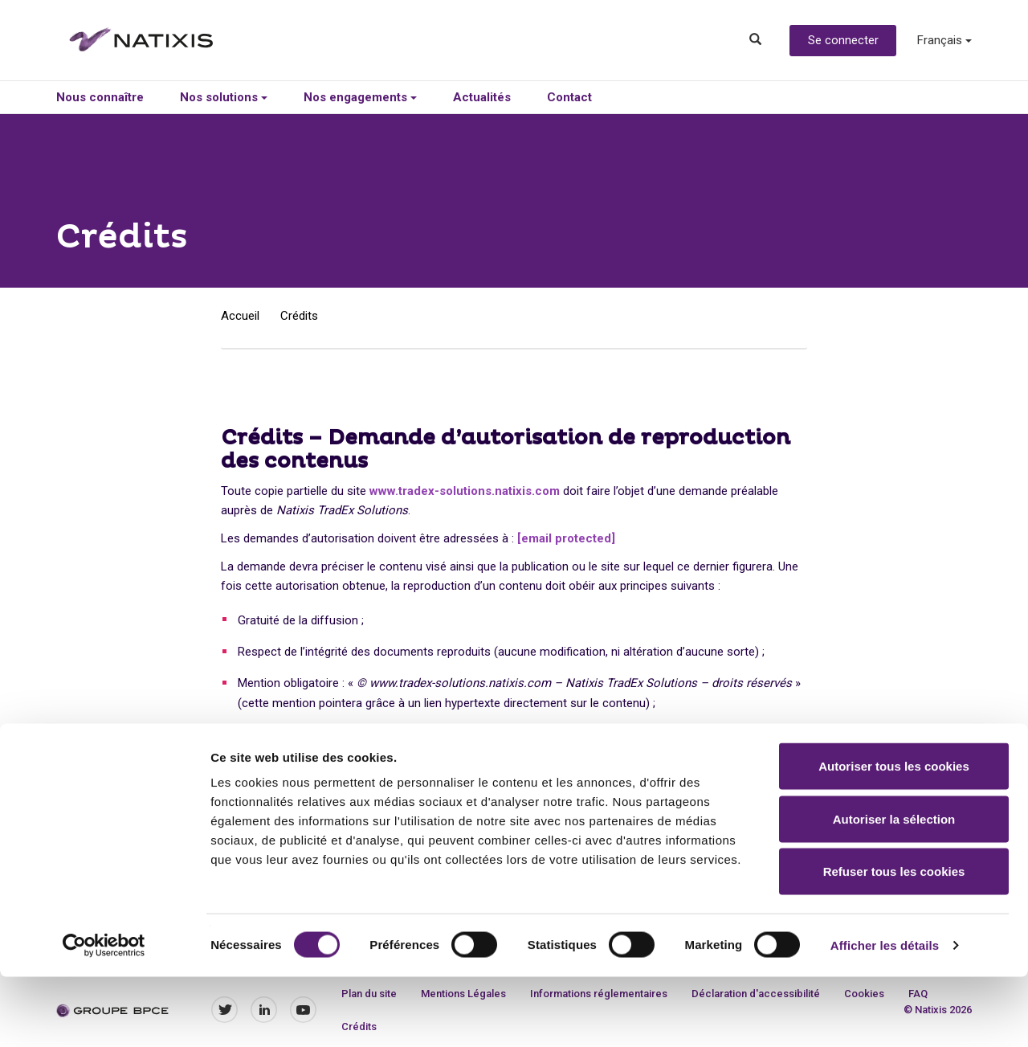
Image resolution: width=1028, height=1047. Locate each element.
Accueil (240, 316)
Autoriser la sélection (894, 889)
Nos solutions (223, 97)
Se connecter (843, 40)
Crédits (299, 316)
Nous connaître (100, 97)
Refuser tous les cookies (894, 941)
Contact (569, 97)
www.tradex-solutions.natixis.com (464, 491)
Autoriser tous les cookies (893, 836)
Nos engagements (360, 97)
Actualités (482, 97)
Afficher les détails (884, 1015)
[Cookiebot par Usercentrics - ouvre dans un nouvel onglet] (104, 1016)
